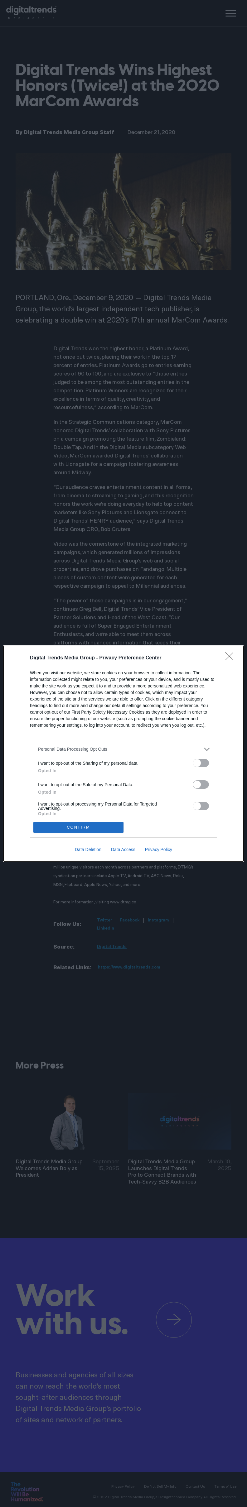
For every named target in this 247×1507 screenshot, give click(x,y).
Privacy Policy (158, 849)
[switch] (201, 763)
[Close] (231, 658)
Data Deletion (88, 849)
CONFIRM (78, 827)
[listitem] (123, 749)
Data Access (123, 849)
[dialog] (123, 753)
